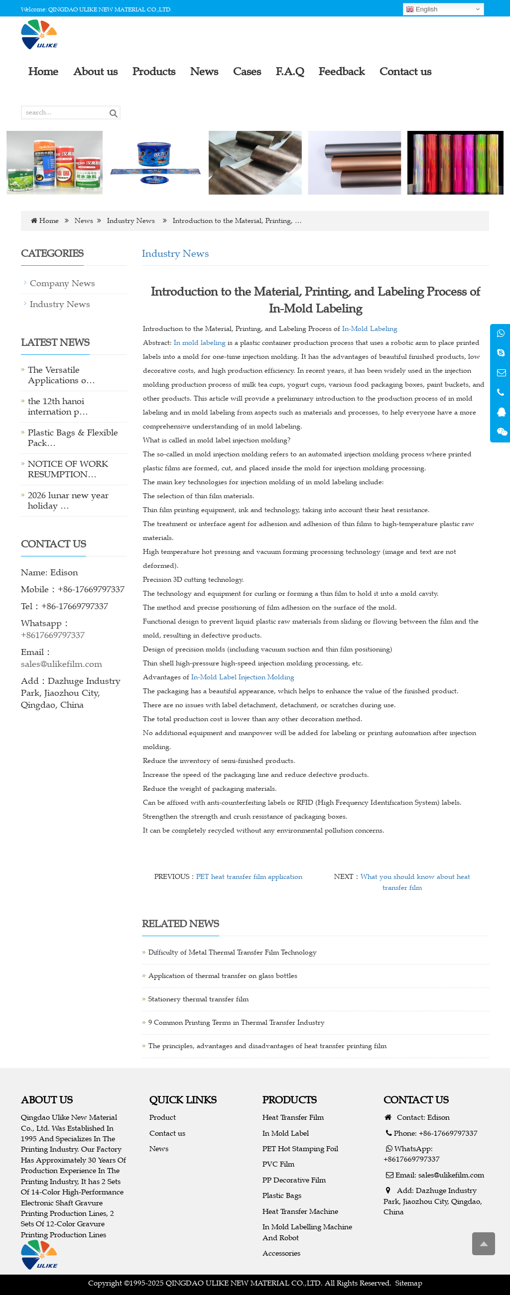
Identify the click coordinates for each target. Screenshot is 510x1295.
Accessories (281, 1253)
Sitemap (408, 1283)
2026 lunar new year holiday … (68, 500)
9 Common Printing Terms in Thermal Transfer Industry (236, 1022)
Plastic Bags (281, 1195)
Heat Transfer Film (293, 1117)
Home (49, 220)
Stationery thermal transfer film (198, 999)
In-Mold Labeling (369, 328)
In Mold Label (285, 1133)
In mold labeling (200, 342)
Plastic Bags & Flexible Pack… (73, 437)
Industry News (131, 220)
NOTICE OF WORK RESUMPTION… (68, 469)
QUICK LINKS (183, 1099)
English (421, 9)
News (84, 220)
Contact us (167, 1133)
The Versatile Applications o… (61, 375)
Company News (62, 283)
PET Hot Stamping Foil (300, 1148)
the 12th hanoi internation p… (58, 406)
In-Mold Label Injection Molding (242, 677)
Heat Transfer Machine (300, 1211)
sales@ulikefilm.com (61, 663)
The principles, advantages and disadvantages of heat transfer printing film (267, 1046)
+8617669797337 (53, 635)
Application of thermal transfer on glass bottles (222, 975)
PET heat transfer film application (249, 876)
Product (162, 1117)
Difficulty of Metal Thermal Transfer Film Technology (232, 952)
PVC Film (278, 1164)
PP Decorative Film (294, 1180)
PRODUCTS (289, 1099)
